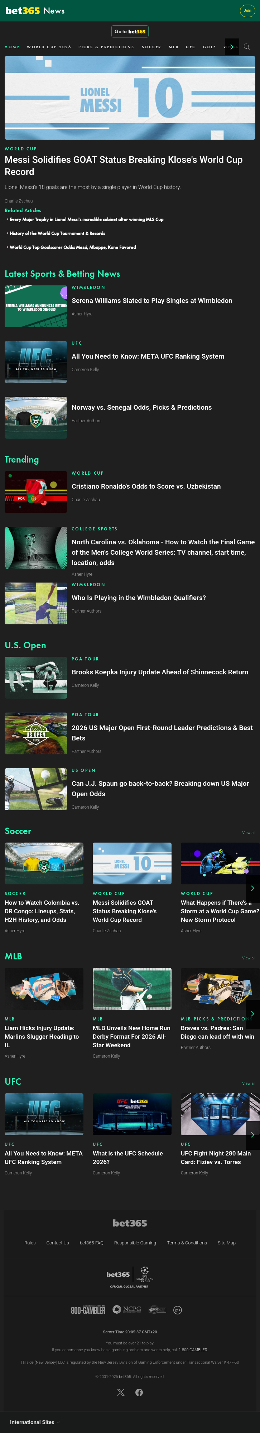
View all (248, 832)
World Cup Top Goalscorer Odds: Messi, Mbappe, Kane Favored (73, 247)
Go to (130, 31)
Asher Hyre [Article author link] (15, 930)
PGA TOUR (86, 659)
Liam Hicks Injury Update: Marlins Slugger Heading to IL (42, 1036)
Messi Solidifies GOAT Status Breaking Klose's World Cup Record (125, 911)
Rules (30, 1242)
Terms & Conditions (187, 1242)
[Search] (247, 47)
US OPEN (84, 770)
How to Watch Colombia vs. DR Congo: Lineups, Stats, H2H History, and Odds (42, 911)
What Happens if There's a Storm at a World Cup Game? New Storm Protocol (220, 911)
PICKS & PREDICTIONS (106, 46)
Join (247, 10)
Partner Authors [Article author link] (196, 1047)
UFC (191, 46)
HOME (12, 46)
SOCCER (152, 46)
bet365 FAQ (91, 1242)
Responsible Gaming (135, 1242)
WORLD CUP (21, 149)
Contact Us (58, 1242)
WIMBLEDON (88, 287)
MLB (174, 46)
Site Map (227, 1242)
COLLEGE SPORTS (95, 529)
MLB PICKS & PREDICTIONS (217, 1019)
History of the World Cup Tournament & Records (57, 233)
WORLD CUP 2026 (49, 46)
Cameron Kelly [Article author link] (106, 1056)
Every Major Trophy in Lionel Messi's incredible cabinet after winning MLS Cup (86, 219)
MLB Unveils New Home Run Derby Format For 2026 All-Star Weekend (131, 1036)
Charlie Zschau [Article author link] (107, 930)
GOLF (209, 46)
